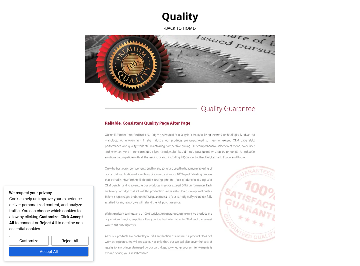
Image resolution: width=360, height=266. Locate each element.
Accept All (49, 251)
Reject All (70, 240)
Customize (28, 240)
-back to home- (180, 28)
